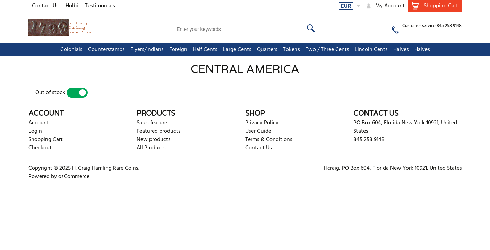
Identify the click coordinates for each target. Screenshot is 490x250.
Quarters (267, 49)
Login (35, 131)
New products (154, 139)
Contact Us (45, 5)
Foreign (178, 49)
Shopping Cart (45, 139)
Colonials (71, 49)
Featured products (159, 131)
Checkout (40, 147)
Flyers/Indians (147, 49)
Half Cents (205, 49)
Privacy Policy (261, 122)
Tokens (291, 49)
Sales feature (152, 122)
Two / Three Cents (327, 49)
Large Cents (237, 49)
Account (38, 122)
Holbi (72, 5)
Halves (401, 49)
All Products (151, 147)
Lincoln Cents (371, 49)
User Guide (258, 131)
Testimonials (100, 5)
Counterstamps (106, 49)
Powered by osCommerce (58, 176)
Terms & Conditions (268, 139)
